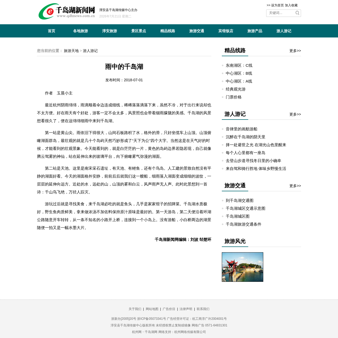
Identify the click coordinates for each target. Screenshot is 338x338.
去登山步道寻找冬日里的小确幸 (253, 160)
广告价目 (169, 309)
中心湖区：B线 (239, 73)
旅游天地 (71, 51)
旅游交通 (196, 31)
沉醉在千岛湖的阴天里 (245, 137)
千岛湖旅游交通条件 (243, 224)
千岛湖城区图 (238, 216)
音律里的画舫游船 (241, 129)
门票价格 (234, 97)
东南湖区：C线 (239, 65)
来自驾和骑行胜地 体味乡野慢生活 (256, 168)
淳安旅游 (109, 31)
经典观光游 (236, 89)
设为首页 (277, 5)
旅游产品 (254, 31)
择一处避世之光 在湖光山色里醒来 (256, 144)
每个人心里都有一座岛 (245, 152)
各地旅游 (80, 31)
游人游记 (283, 31)
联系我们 (203, 309)
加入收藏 (291, 5)
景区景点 (138, 31)
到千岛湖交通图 (239, 200)
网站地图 (152, 309)
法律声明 (186, 309)
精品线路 (167, 31)
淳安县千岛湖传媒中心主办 (118, 10)
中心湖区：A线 (239, 81)
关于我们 (135, 309)
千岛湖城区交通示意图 (245, 208)
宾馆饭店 (225, 31)
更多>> (295, 51)
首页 (51, 31)
